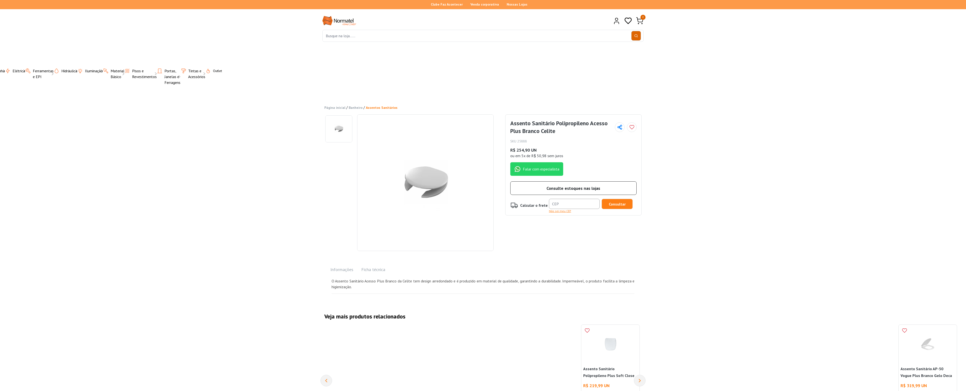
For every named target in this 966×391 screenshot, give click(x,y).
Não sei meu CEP (560, 210)
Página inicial (334, 107)
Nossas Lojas (517, 4)
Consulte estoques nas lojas (573, 188)
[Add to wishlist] (632, 127)
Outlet (210, 70)
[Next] (640, 380)
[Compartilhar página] (620, 127)
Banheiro (355, 107)
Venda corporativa (484, 4)
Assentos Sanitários (382, 107)
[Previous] (326, 380)
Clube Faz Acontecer (447, 4)
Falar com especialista (536, 168)
